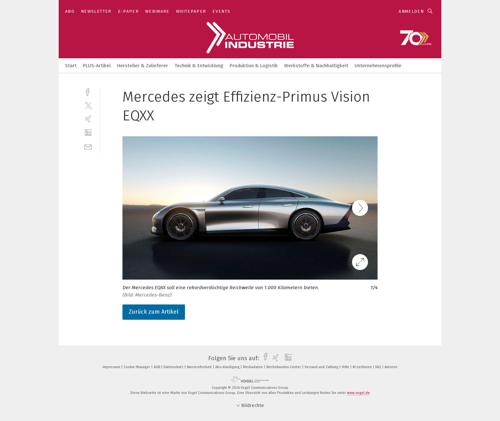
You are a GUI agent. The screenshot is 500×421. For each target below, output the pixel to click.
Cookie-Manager (137, 367)
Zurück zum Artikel (154, 311)
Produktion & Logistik (254, 65)
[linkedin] (88, 133)
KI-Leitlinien (363, 367)
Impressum (112, 367)
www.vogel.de (358, 393)
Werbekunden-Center (284, 367)
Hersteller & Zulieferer (142, 65)
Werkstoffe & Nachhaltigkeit (316, 65)
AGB (157, 367)
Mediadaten (253, 367)
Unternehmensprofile (378, 65)
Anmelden (411, 11)
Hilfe (346, 367)
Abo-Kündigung (227, 367)
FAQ (378, 367)
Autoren (391, 367)
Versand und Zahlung (322, 367)
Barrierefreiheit (200, 367)
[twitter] (88, 105)
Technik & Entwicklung (198, 65)
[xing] (88, 119)
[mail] (88, 146)
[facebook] (88, 92)
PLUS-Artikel (97, 65)
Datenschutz (174, 367)
